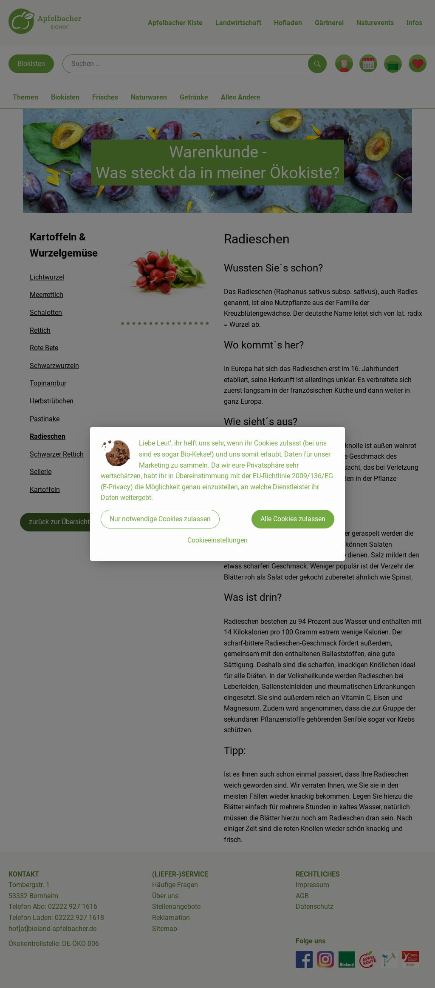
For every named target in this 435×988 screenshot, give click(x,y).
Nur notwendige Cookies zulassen (160, 519)
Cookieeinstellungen (217, 540)
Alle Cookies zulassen (292, 519)
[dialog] (217, 494)
